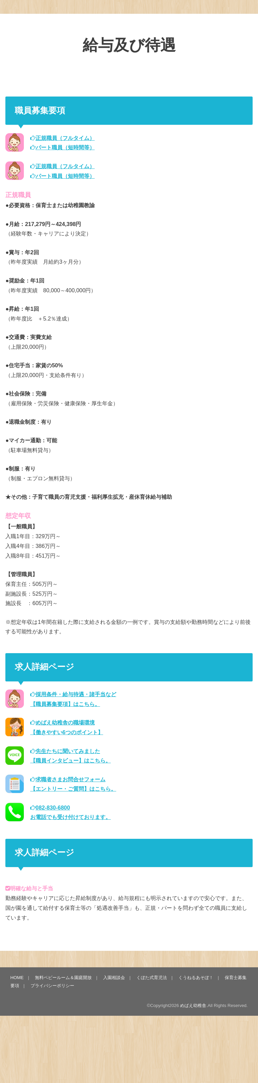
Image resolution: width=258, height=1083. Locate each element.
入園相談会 (114, 977)
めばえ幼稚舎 (193, 1005)
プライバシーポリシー (52, 985)
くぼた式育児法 (151, 977)
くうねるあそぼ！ (195, 977)
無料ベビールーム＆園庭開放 (63, 977)
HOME (17, 977)
